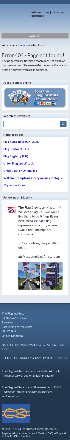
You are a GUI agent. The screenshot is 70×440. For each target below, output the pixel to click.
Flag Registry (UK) (15, 156)
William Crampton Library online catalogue (33, 178)
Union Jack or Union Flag (20, 170)
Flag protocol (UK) (16, 149)
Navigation (34, 35)
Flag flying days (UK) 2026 (21, 141)
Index (14, 185)
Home (21, 45)
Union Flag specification (19, 163)
